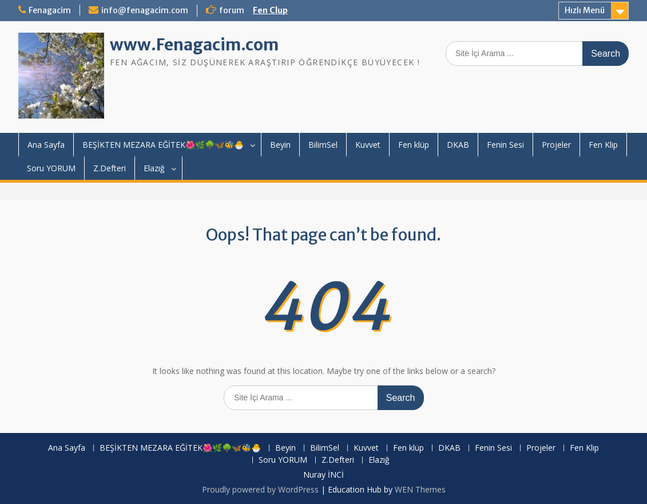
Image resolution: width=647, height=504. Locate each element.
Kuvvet (367, 144)
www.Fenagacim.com (194, 44)
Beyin (280, 144)
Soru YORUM (51, 168)
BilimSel (323, 144)
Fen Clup (270, 10)
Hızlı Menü (585, 10)
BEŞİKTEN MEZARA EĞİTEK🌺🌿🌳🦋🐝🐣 (163, 144)
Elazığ (154, 168)
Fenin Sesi (505, 144)
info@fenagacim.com (144, 10)
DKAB (458, 144)
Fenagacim (50, 10)
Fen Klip (603, 144)
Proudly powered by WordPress (260, 489)
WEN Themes (420, 489)
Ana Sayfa (46, 144)
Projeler (556, 144)
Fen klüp (413, 144)
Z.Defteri (109, 168)
